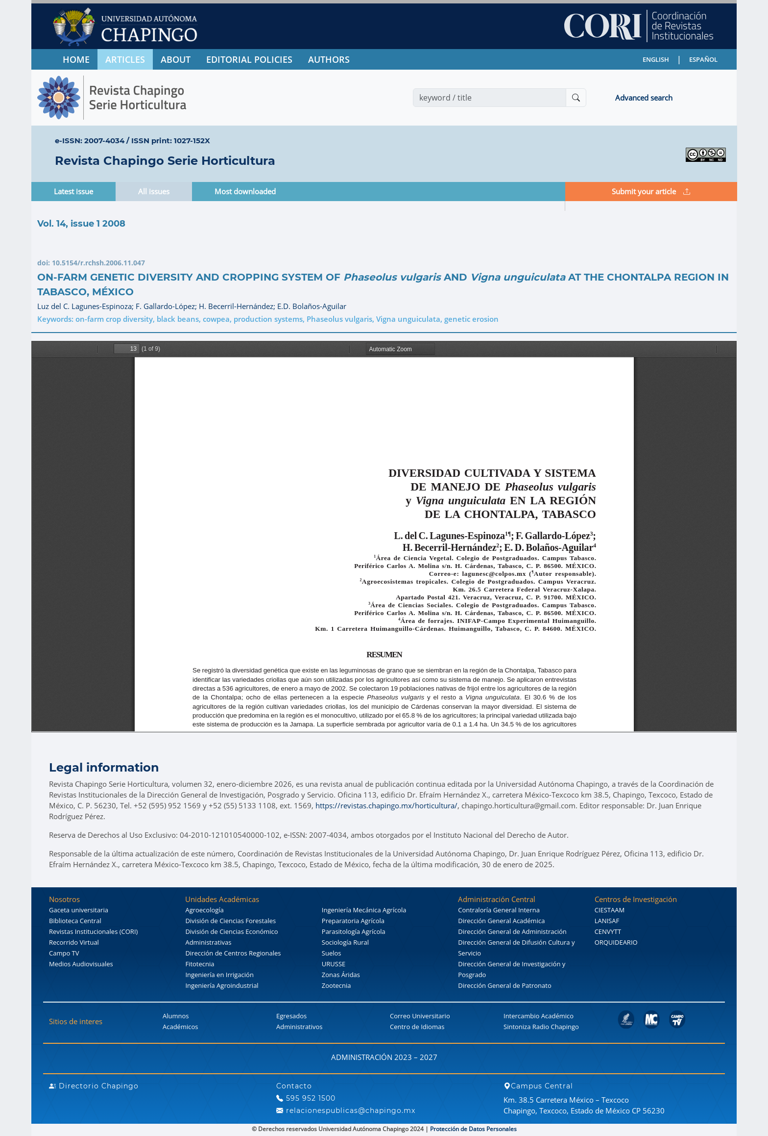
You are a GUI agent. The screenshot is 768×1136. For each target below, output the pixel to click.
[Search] (489, 97)
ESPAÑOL (703, 59)
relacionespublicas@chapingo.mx (345, 1110)
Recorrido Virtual (74, 942)
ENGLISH (656, 59)
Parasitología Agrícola (353, 931)
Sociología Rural (345, 942)
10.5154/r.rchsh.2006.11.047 (98, 262)
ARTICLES (125, 59)
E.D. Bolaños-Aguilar (311, 306)
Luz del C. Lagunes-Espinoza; (86, 306)
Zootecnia (336, 985)
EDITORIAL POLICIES (249, 59)
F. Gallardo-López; (167, 306)
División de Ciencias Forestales (230, 920)
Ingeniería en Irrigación (219, 974)
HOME (76, 59)
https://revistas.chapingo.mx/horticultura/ (386, 805)
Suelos (331, 953)
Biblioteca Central (75, 920)
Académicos (180, 1026)
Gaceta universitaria (78, 909)
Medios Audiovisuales (81, 963)
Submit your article (651, 191)
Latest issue (73, 191)
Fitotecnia (199, 963)
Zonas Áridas (341, 974)
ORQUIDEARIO (616, 942)
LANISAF (607, 920)
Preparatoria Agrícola (353, 920)
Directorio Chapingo (94, 1086)
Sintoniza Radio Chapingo (541, 1026)
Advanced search (643, 98)
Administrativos (299, 1026)
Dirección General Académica (501, 920)
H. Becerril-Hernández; (238, 306)
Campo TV (64, 953)
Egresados (291, 1015)
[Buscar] (576, 97)
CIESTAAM (609, 909)
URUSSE (333, 963)
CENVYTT (608, 931)
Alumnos (176, 1015)
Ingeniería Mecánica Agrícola (364, 909)
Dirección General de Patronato (505, 985)
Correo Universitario (420, 1015)
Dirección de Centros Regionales (233, 953)
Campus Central (538, 1086)
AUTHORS (329, 59)
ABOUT (176, 59)
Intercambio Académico (539, 1015)
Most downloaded (245, 191)
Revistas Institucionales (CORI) (93, 931)
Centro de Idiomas (417, 1026)
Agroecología (204, 909)
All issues (153, 191)
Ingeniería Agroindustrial (221, 985)
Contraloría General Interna (499, 909)
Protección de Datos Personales (473, 1129)
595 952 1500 (306, 1098)
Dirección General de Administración (512, 931)
